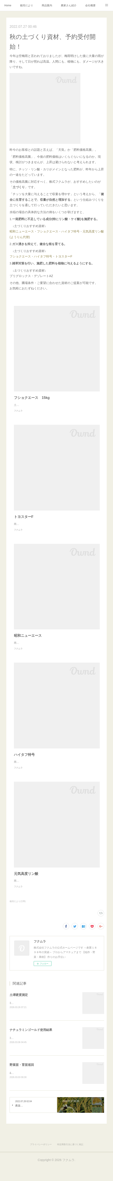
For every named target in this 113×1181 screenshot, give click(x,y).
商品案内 (47, 5)
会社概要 (90, 5)
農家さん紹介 (68, 5)
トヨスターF (63, 256)
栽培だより (26, 5)
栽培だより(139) (17, 918)
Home (7, 5)
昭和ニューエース (22, 231)
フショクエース (47, 231)
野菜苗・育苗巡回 (22, 1082)
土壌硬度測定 (19, 1012)
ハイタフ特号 (70, 231)
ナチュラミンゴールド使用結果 (31, 1047)
